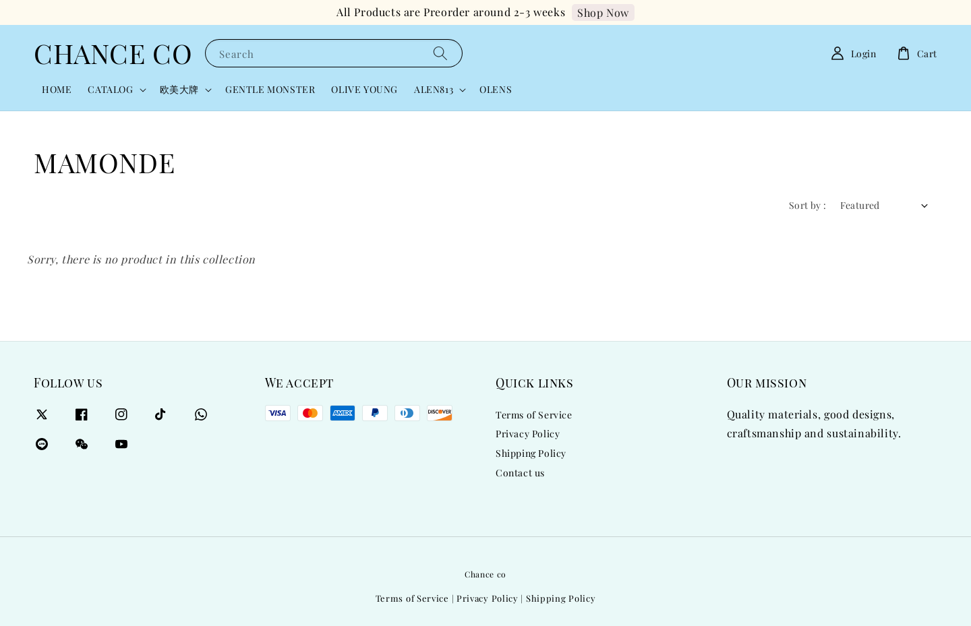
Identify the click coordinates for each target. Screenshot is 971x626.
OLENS (495, 89)
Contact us (520, 472)
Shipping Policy (531, 453)
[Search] (440, 53)
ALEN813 (433, 90)
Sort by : (808, 205)
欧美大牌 (179, 90)
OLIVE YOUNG (364, 89)
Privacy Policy (528, 433)
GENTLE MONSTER (270, 89)
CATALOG (110, 90)
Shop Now (603, 12)
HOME (56, 89)
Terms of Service (534, 415)
